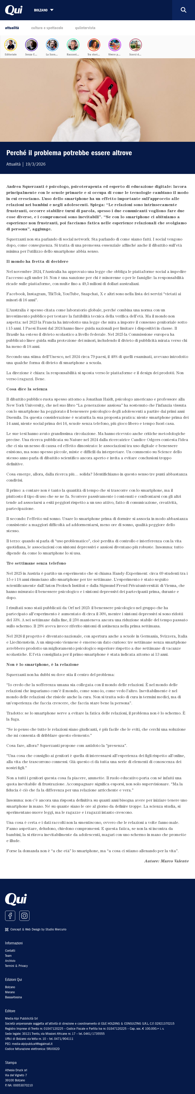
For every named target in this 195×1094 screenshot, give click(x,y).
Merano (10, 992)
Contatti (10, 950)
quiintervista (85, 28)
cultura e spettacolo (47, 28)
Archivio (10, 961)
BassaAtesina (13, 997)
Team (8, 955)
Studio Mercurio (55, 929)
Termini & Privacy (16, 966)
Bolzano (10, 987)
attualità (12, 28)
